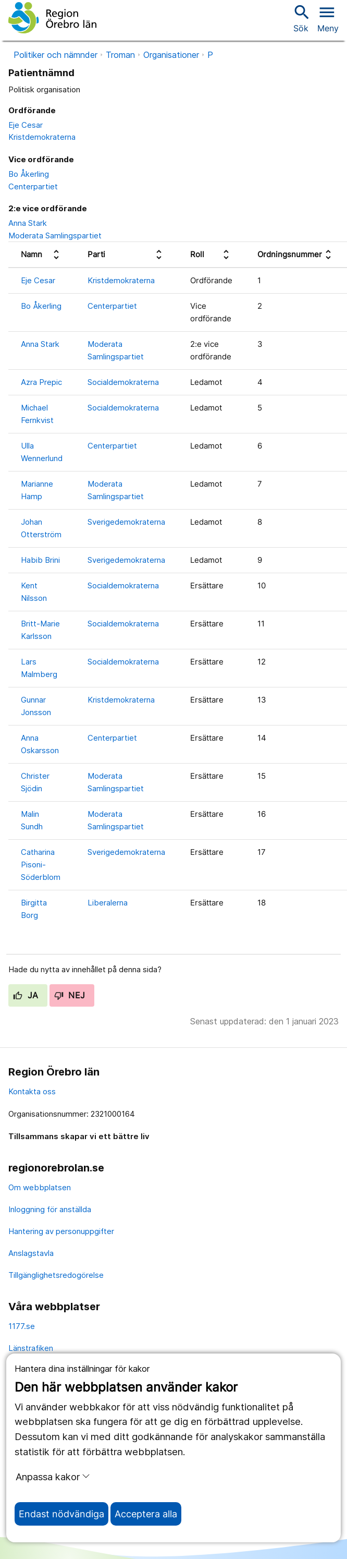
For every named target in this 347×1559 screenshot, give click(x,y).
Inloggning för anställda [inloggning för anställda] (49, 1209)
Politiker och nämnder (55, 55)
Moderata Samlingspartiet (55, 235)
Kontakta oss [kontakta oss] (32, 1091)
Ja (26, 995)
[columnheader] (41, 255)
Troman (120, 55)
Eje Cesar (25, 125)
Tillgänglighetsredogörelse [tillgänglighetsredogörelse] (56, 1275)
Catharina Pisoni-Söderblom (40, 864)
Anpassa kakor (53, 1476)
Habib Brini (40, 560)
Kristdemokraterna (42, 137)
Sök (300, 18)
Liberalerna (108, 903)
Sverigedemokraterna (126, 522)
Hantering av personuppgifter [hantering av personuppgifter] (61, 1231)
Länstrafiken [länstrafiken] (30, 1348)
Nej (69, 995)
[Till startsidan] (52, 17)
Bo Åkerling (28, 174)
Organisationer (171, 55)
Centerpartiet (33, 186)
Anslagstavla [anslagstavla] (31, 1253)
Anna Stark (27, 223)
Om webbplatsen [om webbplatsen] (39, 1187)
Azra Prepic (41, 382)
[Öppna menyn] (328, 17)
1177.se (21, 1326)
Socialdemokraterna (123, 382)
